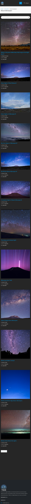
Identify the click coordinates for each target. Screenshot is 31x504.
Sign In (27, 3)
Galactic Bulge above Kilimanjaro (9, 320)
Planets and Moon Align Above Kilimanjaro (11, 400)
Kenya (5, 57)
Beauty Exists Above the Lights (8, 441)
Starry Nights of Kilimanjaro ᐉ (8, 114)
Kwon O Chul (4, 84)
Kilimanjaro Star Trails (6, 280)
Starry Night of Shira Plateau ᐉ (8, 83)
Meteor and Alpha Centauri (8, 360)
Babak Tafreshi (5, 55)
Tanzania (6, 86)
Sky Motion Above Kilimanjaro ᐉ (9, 171)
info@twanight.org (6, 502)
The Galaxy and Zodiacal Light (8, 240)
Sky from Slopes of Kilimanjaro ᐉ (9, 143)
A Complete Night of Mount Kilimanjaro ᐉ (11, 200)
